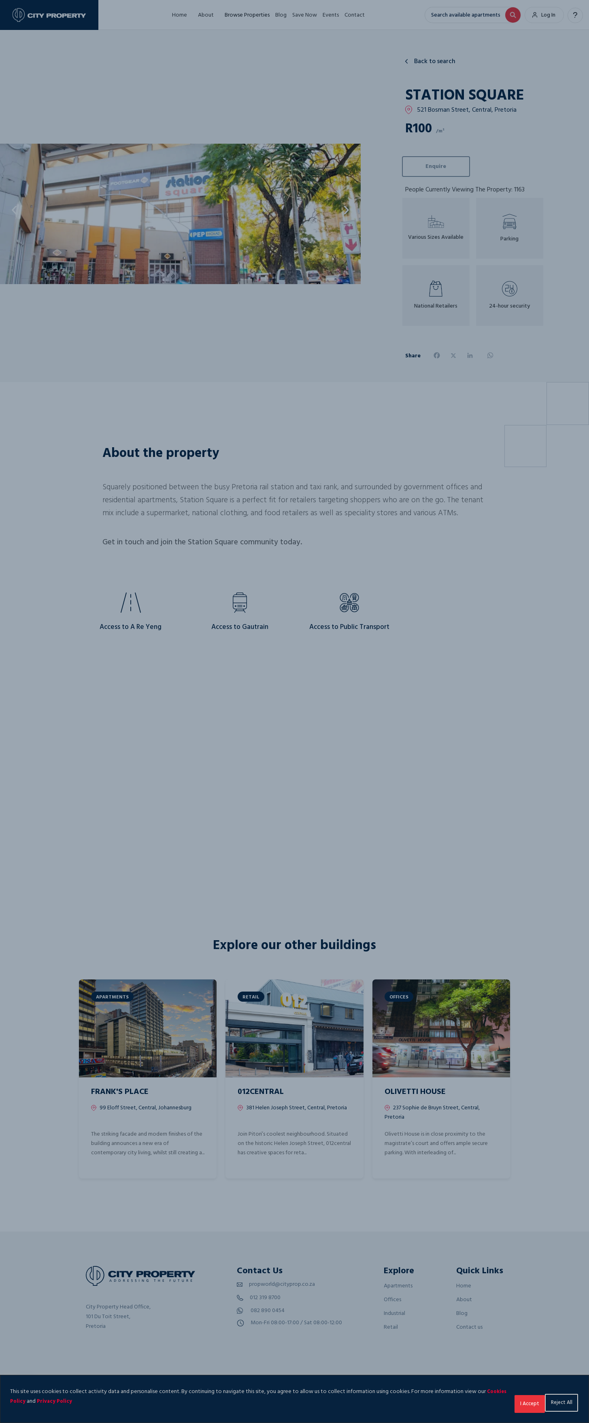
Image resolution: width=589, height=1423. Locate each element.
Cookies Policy (39, 1401)
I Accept (556, 1401)
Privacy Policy (89, 1401)
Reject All (508, 1401)
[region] (294, 1399)
